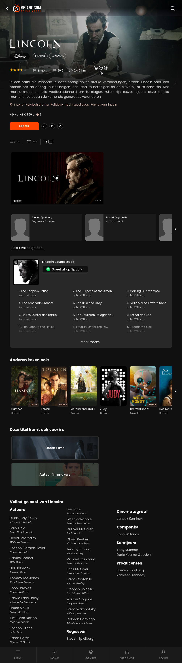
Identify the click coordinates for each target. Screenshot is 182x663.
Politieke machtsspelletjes (69, 104)
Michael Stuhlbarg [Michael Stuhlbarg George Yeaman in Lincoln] (90, 532)
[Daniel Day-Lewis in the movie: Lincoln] (120, 211)
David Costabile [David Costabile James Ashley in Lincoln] (90, 552)
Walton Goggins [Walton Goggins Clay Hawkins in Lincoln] (90, 572)
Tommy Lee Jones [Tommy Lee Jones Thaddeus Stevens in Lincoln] (34, 551)
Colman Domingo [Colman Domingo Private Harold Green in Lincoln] (90, 592)
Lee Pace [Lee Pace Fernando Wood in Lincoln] (90, 482)
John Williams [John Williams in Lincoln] (128, 505)
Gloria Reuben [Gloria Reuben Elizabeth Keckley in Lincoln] (90, 512)
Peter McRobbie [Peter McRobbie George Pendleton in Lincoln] (90, 492)
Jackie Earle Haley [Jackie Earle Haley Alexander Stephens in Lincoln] (34, 571)
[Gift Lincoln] (45, 126)
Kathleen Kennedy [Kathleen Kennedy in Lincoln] (131, 546)
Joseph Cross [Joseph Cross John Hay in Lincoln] (34, 601)
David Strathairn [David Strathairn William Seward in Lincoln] (34, 511)
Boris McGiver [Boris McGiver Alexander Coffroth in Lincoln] (90, 542)
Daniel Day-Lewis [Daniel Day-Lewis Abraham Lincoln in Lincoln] (34, 491)
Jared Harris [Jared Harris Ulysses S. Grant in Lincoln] (34, 611)
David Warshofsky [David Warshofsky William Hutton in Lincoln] (90, 582)
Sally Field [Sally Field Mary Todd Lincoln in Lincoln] (34, 501)
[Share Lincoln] (67, 126)
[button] (7, 8)
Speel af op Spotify (64, 256)
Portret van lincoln (103, 104)
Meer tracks (90, 328)
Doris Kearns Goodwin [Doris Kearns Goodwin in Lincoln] (134, 526)
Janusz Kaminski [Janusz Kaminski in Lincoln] (130, 490)
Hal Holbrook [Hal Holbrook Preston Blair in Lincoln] (34, 541)
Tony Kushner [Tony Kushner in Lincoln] (127, 521)
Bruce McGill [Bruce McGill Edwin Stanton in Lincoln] (34, 581)
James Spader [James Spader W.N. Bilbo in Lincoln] (34, 531)
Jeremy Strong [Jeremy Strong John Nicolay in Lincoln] (90, 522)
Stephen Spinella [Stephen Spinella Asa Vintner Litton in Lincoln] (90, 562)
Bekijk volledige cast (27, 234)
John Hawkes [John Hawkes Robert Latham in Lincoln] (34, 561)
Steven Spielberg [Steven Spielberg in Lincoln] (80, 610)
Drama (40, 56)
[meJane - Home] (27, 8)
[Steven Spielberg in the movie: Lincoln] (46, 211)
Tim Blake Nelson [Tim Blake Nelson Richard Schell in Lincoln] (34, 591)
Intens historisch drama (31, 104)
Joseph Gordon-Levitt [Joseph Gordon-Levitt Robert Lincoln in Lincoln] (34, 521)
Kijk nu (24, 126)
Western (58, 56)
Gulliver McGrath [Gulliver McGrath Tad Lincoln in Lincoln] (90, 502)
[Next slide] (175, 212)
